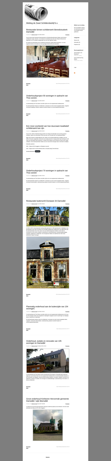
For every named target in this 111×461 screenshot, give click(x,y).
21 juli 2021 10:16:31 (41, 311)
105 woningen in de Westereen (78, 54)
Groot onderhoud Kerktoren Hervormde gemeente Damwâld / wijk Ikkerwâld (47, 400)
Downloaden (38, 151)
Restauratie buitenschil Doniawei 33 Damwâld (45, 201)
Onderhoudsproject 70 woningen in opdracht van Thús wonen (47, 172)
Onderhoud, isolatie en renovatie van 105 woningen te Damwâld (43, 342)
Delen (27, 115)
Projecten (67, 34)
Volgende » (48, 457)
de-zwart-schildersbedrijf (30, 151)
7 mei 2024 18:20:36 (40, 100)
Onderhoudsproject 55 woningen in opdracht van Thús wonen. (47, 97)
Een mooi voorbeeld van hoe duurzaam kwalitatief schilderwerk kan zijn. (47, 127)
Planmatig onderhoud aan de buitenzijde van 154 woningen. (47, 307)
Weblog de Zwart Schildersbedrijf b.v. (42, 23)
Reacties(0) (28, 83)
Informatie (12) (77, 42)
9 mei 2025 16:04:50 (40, 34)
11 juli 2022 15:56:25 (41, 203)
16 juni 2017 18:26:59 (41, 403)
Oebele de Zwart (34, 34)
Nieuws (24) (76, 40)
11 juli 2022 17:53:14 (41, 175)
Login (75, 67)
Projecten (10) (77, 44)
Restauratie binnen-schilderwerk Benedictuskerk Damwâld (46, 31)
